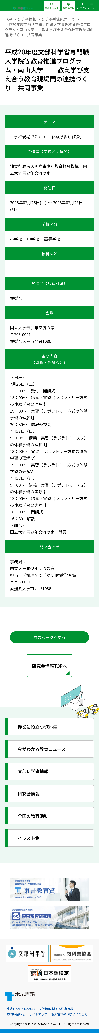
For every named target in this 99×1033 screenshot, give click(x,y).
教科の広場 (68, 6)
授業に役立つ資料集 (37, 727)
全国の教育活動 (33, 816)
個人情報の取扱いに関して (69, 1014)
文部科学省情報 (33, 771)
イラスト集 (28, 838)
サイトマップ (38, 1014)
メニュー (91, 6)
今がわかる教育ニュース (42, 749)
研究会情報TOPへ (49, 665)
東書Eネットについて (21, 1009)
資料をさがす (52, 6)
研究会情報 (27, 19)
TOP (8, 19)
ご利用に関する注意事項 (56, 1009)
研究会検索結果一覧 (58, 19)
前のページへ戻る (49, 637)
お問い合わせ (16, 1014)
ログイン (81, 6)
